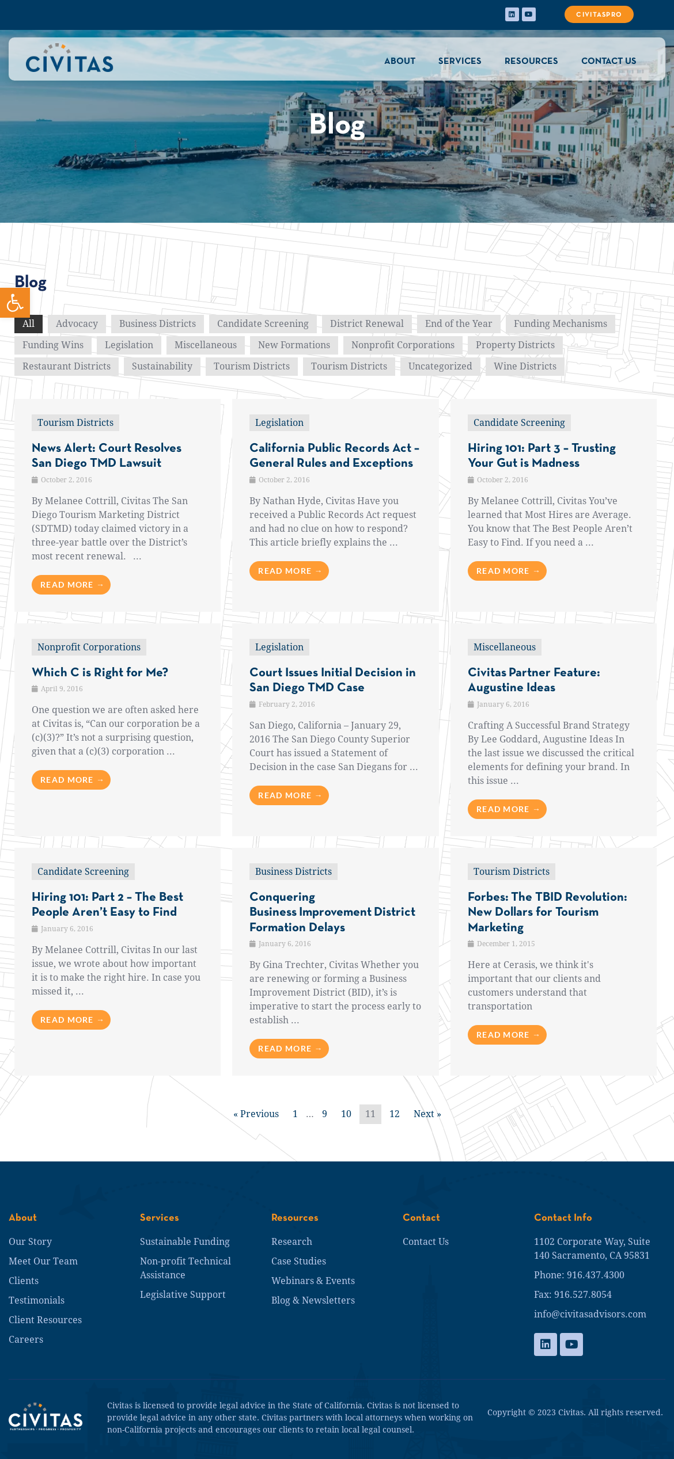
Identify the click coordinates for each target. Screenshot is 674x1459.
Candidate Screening (263, 323)
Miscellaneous (206, 345)
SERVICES (460, 62)
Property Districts (515, 345)
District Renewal (367, 323)
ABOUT (399, 62)
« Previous (256, 1113)
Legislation (129, 345)
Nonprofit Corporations (403, 345)
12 (394, 1113)
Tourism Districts (252, 366)
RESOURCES (531, 62)
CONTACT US (609, 62)
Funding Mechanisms (560, 323)
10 (346, 1113)
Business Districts (157, 323)
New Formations (294, 345)
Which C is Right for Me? (100, 673)
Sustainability (162, 366)
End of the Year (459, 323)
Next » (427, 1113)
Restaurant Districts (66, 366)
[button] (15, 303)
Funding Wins (53, 345)
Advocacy (77, 323)
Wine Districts (525, 366)
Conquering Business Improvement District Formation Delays (332, 913)
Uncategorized (440, 366)
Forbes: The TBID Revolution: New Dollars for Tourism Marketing (547, 913)
